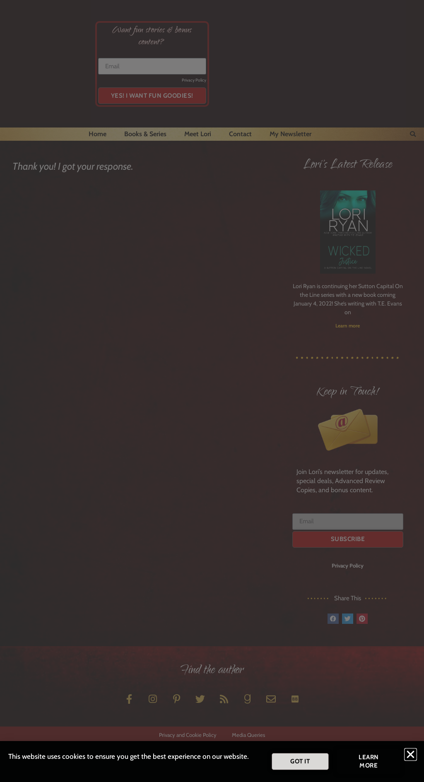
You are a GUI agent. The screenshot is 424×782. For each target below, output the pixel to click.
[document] (212, 391)
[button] (410, 754)
